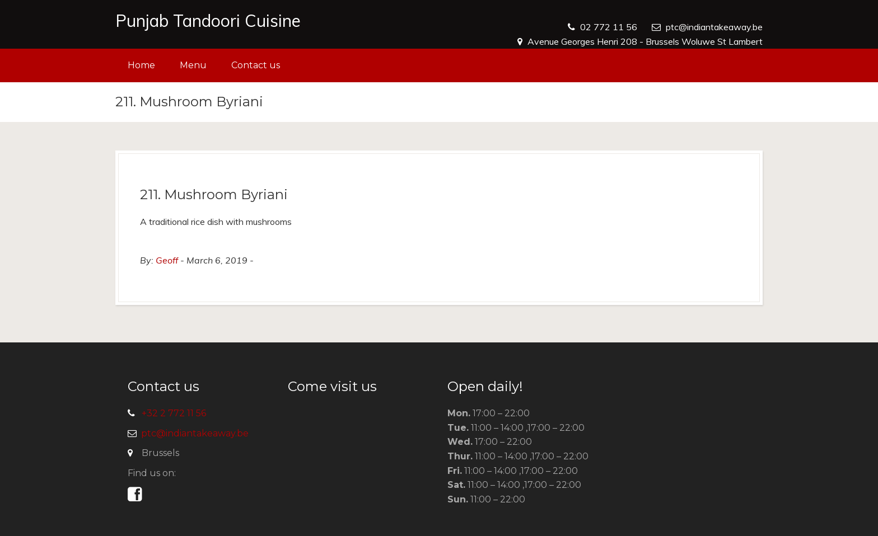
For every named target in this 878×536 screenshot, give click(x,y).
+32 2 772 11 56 (174, 413)
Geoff (167, 260)
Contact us (255, 65)
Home (141, 65)
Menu (193, 65)
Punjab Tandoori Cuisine (208, 20)
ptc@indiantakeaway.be (714, 26)
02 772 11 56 (608, 26)
